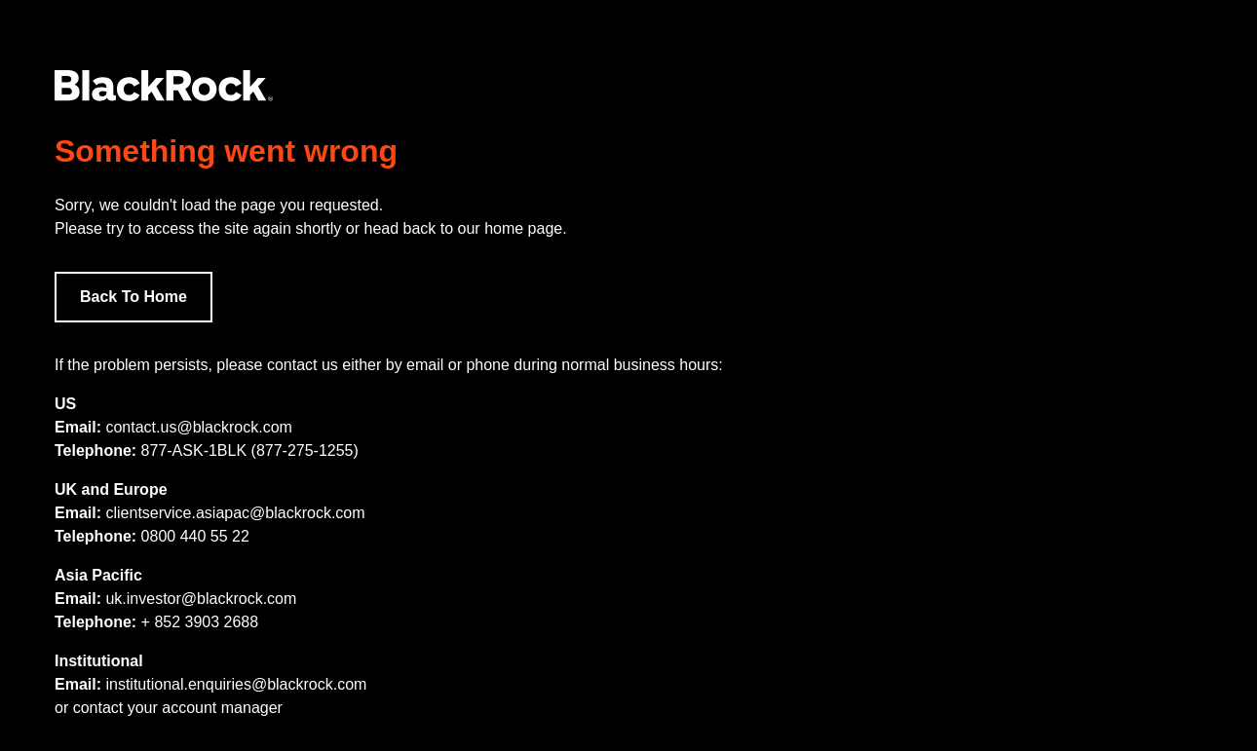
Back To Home (133, 296)
